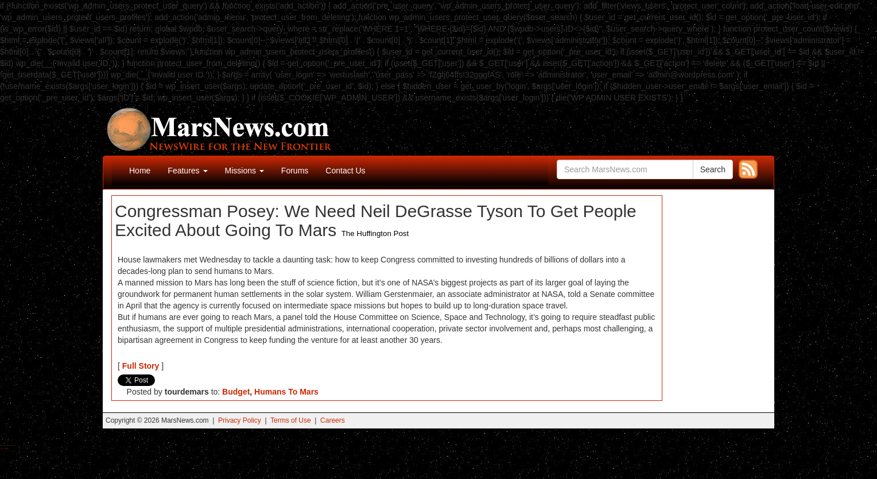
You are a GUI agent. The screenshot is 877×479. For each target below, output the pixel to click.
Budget (236, 391)
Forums (294, 170)
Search (712, 169)
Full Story (141, 365)
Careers (332, 420)
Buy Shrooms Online (2, 445)
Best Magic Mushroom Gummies (11, 445)
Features (187, 170)
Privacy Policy (239, 420)
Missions (244, 170)
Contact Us (345, 170)
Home (139, 170)
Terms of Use (290, 420)
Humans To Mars (286, 391)
